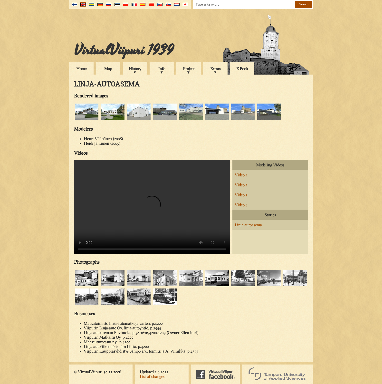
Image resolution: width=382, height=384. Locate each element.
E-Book (242, 68)
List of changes (152, 376)
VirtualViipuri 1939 (124, 50)
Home (81, 68)
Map (108, 68)
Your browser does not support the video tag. (152, 207)
